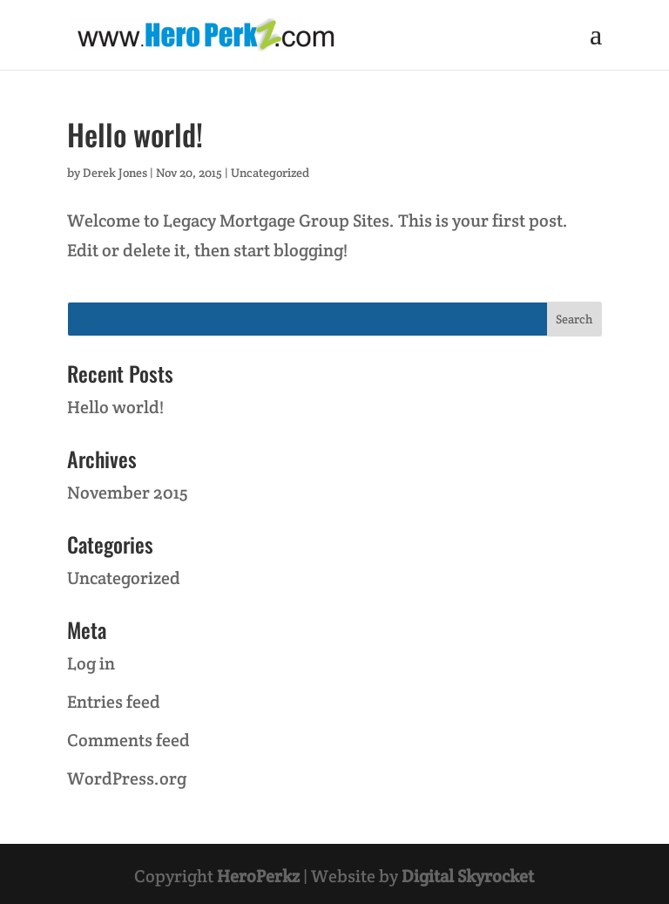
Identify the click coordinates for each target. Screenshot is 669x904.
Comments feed (128, 740)
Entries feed (113, 701)
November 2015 (127, 492)
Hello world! (135, 134)
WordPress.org (126, 778)
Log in (91, 663)
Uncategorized (270, 172)
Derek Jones (115, 172)
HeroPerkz (258, 876)
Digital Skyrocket (468, 876)
